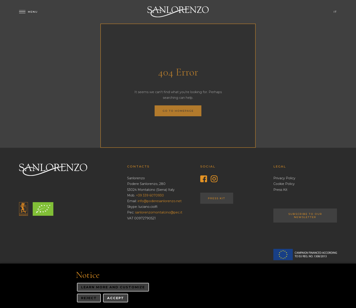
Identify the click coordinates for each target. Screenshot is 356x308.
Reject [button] (89, 298)
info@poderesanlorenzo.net (160, 201)
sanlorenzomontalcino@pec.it (158, 212)
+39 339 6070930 (150, 195)
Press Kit (216, 198)
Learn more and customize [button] (113, 287)
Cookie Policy (284, 184)
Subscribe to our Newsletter (305, 215)
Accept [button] (115, 298)
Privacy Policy (284, 178)
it (335, 11)
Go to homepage (178, 110)
